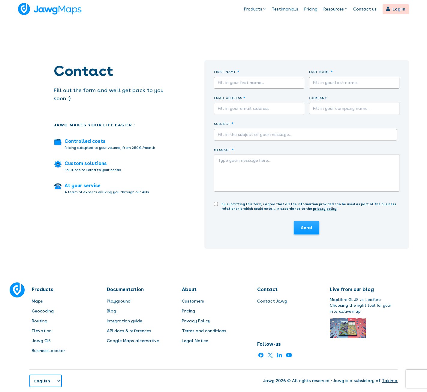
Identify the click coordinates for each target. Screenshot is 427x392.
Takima (390, 380)
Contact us (365, 9)
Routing (39, 320)
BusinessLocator (48, 350)
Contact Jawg (272, 301)
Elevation (42, 330)
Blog (111, 311)
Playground (119, 301)
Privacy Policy (196, 320)
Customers (193, 301)
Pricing (310, 9)
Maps (37, 301)
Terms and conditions (204, 330)
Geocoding (43, 311)
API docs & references (129, 330)
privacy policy (325, 209)
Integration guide (124, 320)
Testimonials (285, 9)
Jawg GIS (41, 340)
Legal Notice (195, 340)
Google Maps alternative (133, 340)
